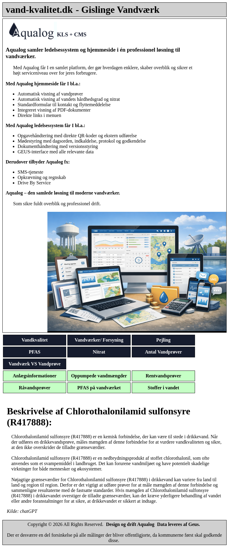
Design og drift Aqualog (130, 524)
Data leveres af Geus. (178, 524)
